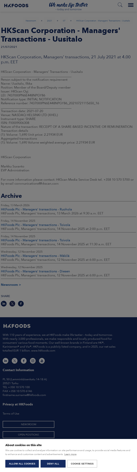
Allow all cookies (22, 463)
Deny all (53, 463)
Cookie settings (82, 463)
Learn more (70, 454)
